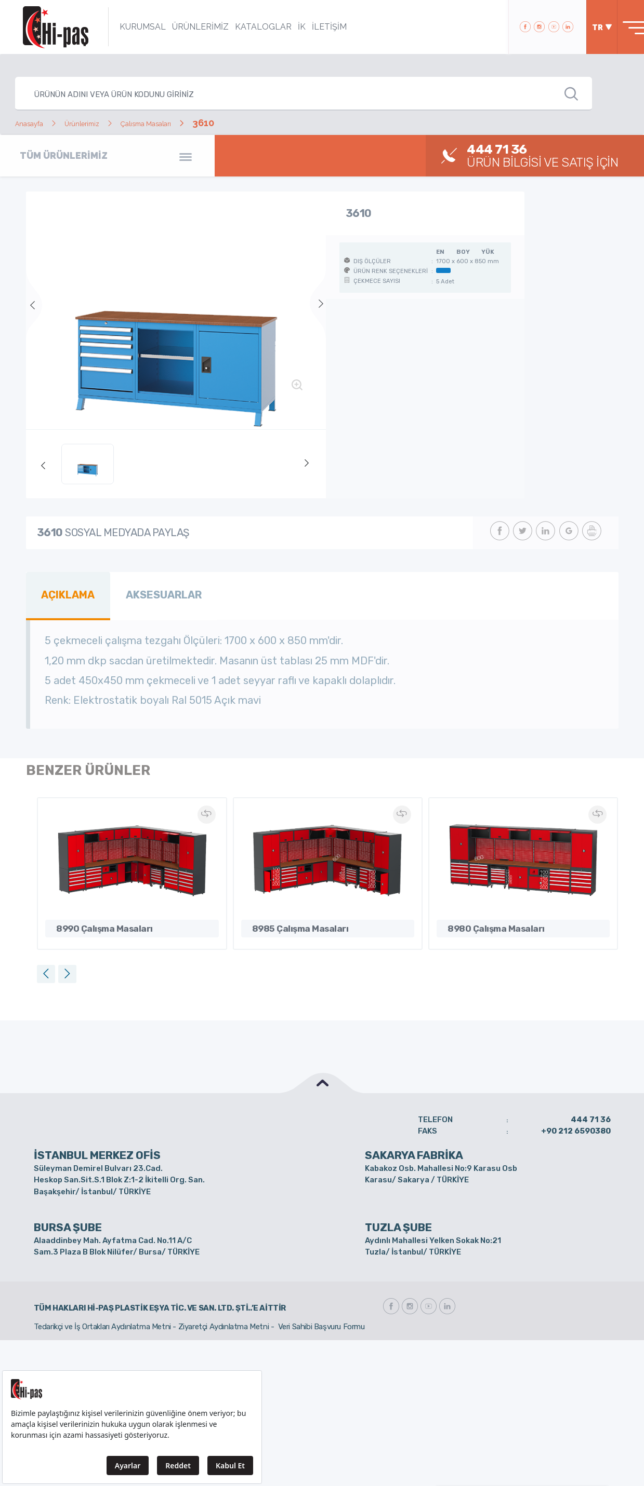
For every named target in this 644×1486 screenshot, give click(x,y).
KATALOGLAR (248, 27)
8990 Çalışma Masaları (93, 921)
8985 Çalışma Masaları (289, 921)
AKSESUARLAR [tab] (149, 592)
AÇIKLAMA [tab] (64, 592)
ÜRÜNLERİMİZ (185, 27)
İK (287, 27)
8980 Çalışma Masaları (484, 921)
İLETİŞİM (314, 27)
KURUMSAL (127, 27)
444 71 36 (591, 1114)
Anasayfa (35, 122)
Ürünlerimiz (102, 122)
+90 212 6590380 (576, 1125)
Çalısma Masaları (187, 122)
